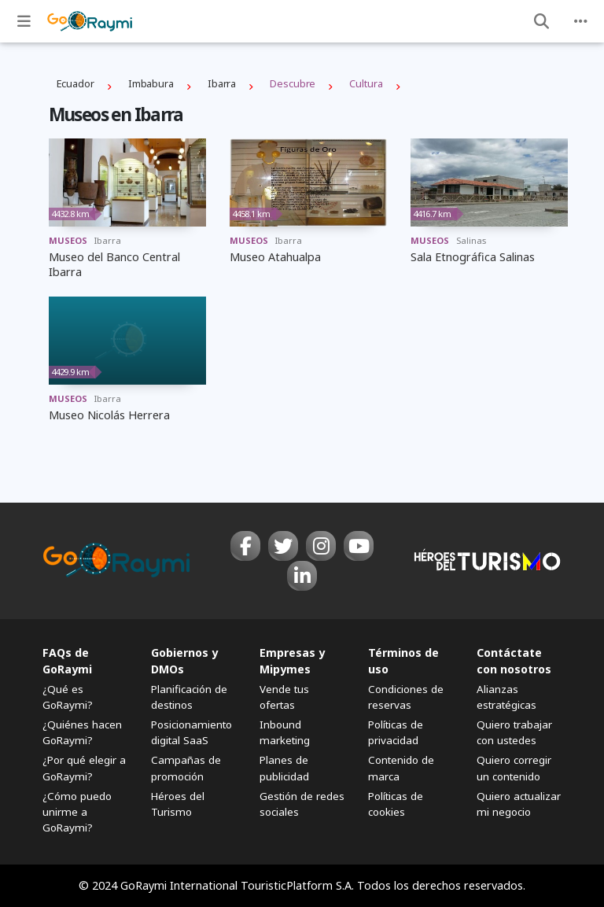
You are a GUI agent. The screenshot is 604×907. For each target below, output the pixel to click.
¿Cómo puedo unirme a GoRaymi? (77, 812)
